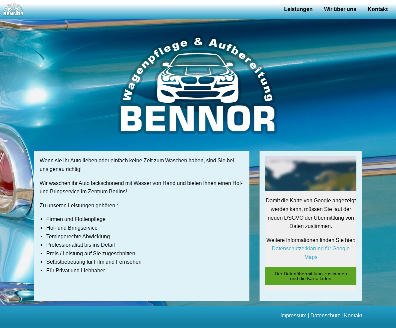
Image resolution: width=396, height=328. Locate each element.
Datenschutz (325, 315)
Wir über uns (340, 9)
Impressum (293, 315)
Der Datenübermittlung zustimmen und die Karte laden (311, 276)
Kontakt (378, 9)
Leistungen (298, 9)
